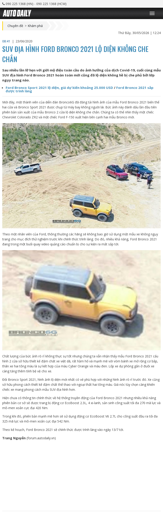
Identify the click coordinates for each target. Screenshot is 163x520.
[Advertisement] (81, 476)
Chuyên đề (15, 25)
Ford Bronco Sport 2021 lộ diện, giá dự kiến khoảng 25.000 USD (59, 87)
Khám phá (35, 25)
